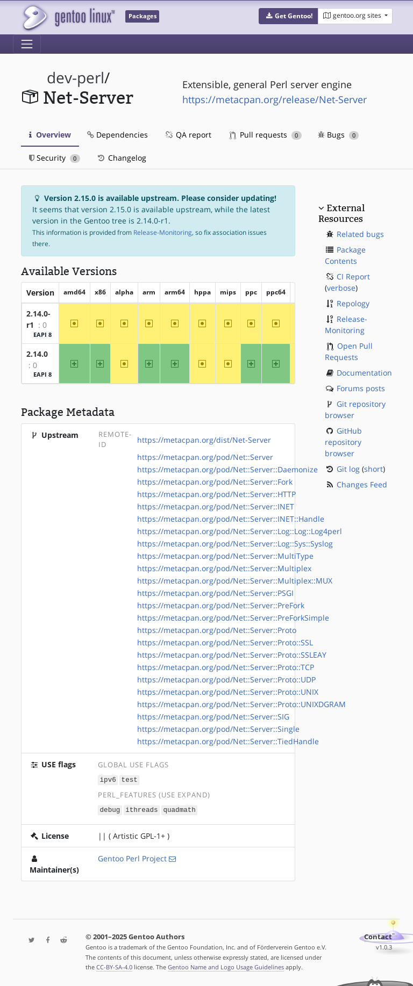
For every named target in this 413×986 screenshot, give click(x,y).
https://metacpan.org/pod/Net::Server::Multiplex (224, 568)
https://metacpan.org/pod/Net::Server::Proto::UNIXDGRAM (241, 704)
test (130, 779)
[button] (288, 16)
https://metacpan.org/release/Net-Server (274, 99)
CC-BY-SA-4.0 (114, 966)
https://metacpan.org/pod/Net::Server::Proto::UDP (226, 679)
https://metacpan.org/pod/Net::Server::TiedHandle (228, 741)
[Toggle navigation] (27, 44)
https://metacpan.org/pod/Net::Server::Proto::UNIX (227, 692)
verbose (341, 288)
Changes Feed (362, 484)
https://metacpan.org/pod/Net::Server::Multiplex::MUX (234, 580)
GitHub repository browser (343, 442)
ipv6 (108, 779)
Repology (353, 303)
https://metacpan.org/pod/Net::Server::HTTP (216, 494)
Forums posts (361, 388)
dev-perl (75, 78)
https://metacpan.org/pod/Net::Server (205, 457)
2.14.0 (37, 354)
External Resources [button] (341, 213)
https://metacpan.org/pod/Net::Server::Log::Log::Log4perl (239, 531)
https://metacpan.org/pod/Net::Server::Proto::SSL (225, 642)
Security (54, 158)
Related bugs (360, 234)
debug (110, 809)
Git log (348, 469)
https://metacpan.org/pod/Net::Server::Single (218, 729)
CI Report (353, 276)
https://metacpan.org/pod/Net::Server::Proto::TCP (225, 667)
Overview (50, 134)
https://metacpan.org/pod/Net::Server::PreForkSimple (233, 618)
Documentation (364, 373)
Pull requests (266, 134)
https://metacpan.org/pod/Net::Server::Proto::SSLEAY (231, 655)
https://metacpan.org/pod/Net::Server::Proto (216, 630)
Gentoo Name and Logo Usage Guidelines (226, 966)
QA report (187, 134)
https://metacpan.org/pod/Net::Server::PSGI (215, 593)
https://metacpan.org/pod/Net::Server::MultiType (225, 556)
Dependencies (117, 134)
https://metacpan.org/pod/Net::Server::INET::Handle (230, 519)
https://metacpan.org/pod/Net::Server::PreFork (220, 605)
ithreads (141, 809)
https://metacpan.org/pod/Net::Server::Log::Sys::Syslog (235, 543)
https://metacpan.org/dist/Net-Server (204, 440)
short (373, 469)
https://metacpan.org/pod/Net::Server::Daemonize (227, 469)
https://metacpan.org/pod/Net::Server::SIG (213, 716)
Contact (378, 935)
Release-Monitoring (162, 232)
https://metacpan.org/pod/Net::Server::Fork (215, 482)
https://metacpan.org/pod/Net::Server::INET (215, 506)
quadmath (179, 809)
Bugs (338, 134)
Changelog (121, 158)
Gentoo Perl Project (132, 857)
